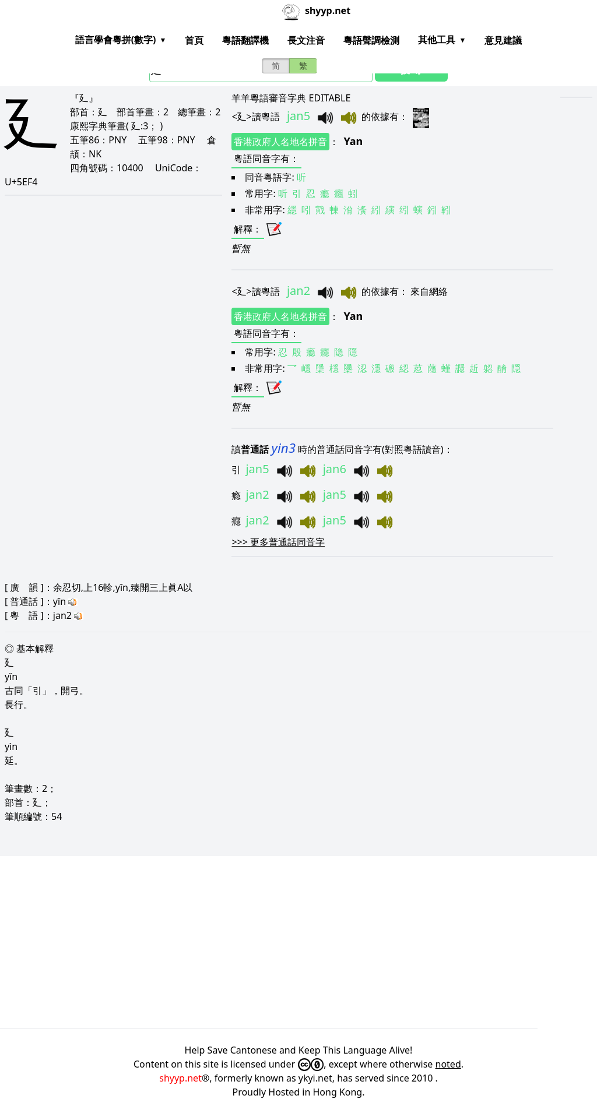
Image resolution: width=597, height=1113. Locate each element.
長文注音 (306, 40)
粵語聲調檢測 (371, 40)
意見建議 (503, 40)
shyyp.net (180, 1078)
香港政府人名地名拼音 (280, 141)
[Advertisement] (298, 942)
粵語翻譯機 (245, 40)
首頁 (194, 40)
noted (448, 1064)
